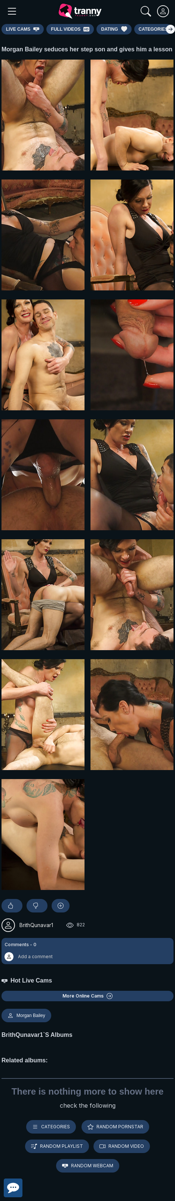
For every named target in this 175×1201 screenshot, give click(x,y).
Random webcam (87, 1166)
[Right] (170, 29)
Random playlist (57, 1146)
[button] (87, 951)
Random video (121, 1146)
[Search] (146, 11)
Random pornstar (115, 1127)
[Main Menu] (12, 11)
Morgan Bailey (26, 1015)
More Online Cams (87, 996)
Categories (51, 1127)
